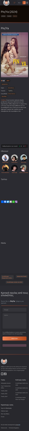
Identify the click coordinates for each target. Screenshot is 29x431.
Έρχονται (6, 408)
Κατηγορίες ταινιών (6, 383)
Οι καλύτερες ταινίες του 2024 (14, 282)
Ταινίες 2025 (4, 393)
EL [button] (19, 2)
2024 (7, 80)
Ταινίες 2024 (4, 396)
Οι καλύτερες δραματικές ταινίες (7, 277)
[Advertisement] (14, 127)
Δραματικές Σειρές (21, 276)
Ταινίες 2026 (4, 390)
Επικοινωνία (4, 428)
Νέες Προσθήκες (5, 414)
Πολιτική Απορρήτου (14, 428)
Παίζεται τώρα (4, 411)
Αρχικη (3, 16)
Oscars (2, 416)
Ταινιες (9, 16)
